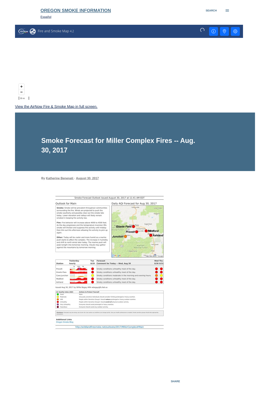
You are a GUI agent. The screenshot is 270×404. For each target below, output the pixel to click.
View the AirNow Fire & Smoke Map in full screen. (56, 106)
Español (45, 17)
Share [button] (175, 381)
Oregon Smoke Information (75, 10)
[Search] (211, 10)
